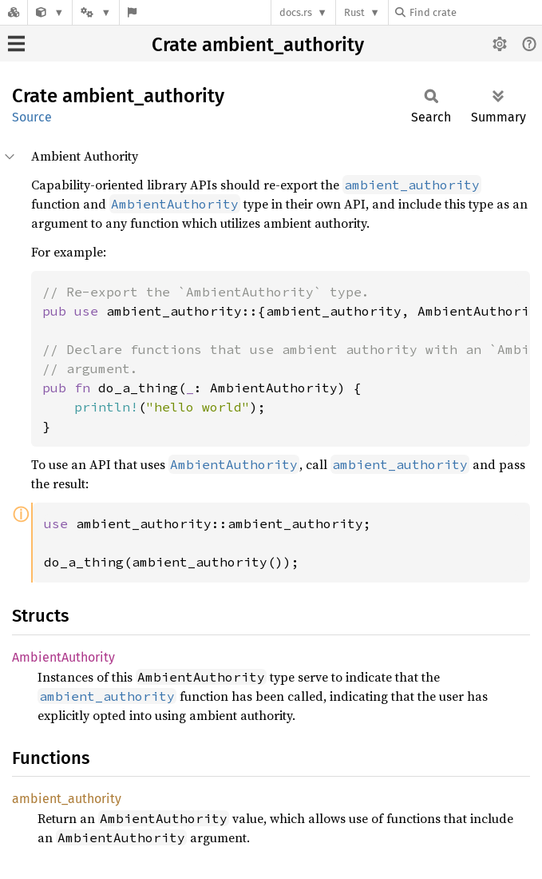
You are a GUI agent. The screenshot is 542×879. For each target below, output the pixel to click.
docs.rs (295, 12)
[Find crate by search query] (475, 12)
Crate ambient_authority (258, 45)
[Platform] (96, 12)
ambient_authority (66, 798)
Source (32, 117)
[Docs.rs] (13, 12)
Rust (354, 12)
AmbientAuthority (63, 657)
